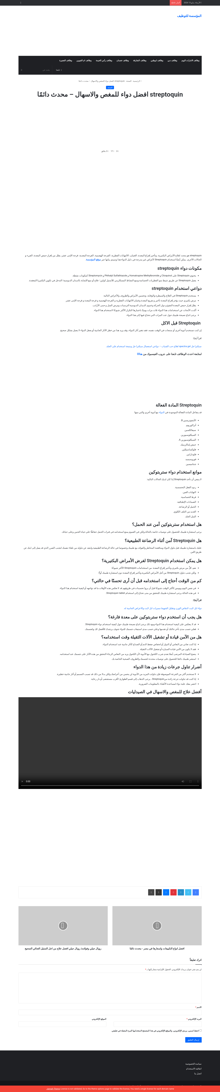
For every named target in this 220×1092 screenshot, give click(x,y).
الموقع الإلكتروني (99, 1019)
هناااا (139, 354)
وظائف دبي (172, 60)
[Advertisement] (78, 31)
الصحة (129, 81)
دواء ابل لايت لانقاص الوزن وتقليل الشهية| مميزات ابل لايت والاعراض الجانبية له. (163, 608)
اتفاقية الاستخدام (194, 1068)
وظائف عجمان (122, 60)
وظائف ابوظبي (157, 60)
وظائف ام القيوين (83, 60)
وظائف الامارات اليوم (190, 60)
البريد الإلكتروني (194, 1019)
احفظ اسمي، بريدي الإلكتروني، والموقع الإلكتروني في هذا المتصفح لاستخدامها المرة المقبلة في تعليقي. (155, 1031)
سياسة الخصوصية (193, 1064)
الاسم (198, 1007)
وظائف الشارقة (139, 60)
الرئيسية (137, 81)
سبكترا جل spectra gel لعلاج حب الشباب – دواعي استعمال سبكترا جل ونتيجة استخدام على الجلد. (154, 346)
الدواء (161, 412)
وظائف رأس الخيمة (104, 60)
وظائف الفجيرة (65, 60)
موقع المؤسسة (93, 259)
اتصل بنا (198, 1073)
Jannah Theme (53, 1089)
